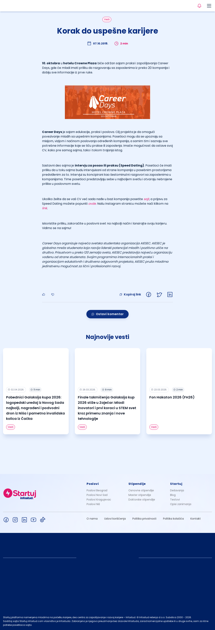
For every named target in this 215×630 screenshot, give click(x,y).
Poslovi (93, 484)
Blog (173, 495)
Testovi (175, 499)
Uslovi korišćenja (115, 519)
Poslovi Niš (93, 504)
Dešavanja (177, 490)
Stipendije (137, 484)
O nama (92, 519)
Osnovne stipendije (141, 490)
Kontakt (195, 519)
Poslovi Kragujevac (99, 499)
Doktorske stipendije (141, 499)
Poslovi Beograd (97, 490)
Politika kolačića (173, 519)
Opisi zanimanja (180, 504)
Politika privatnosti (144, 519)
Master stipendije (139, 495)
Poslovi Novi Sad (97, 495)
